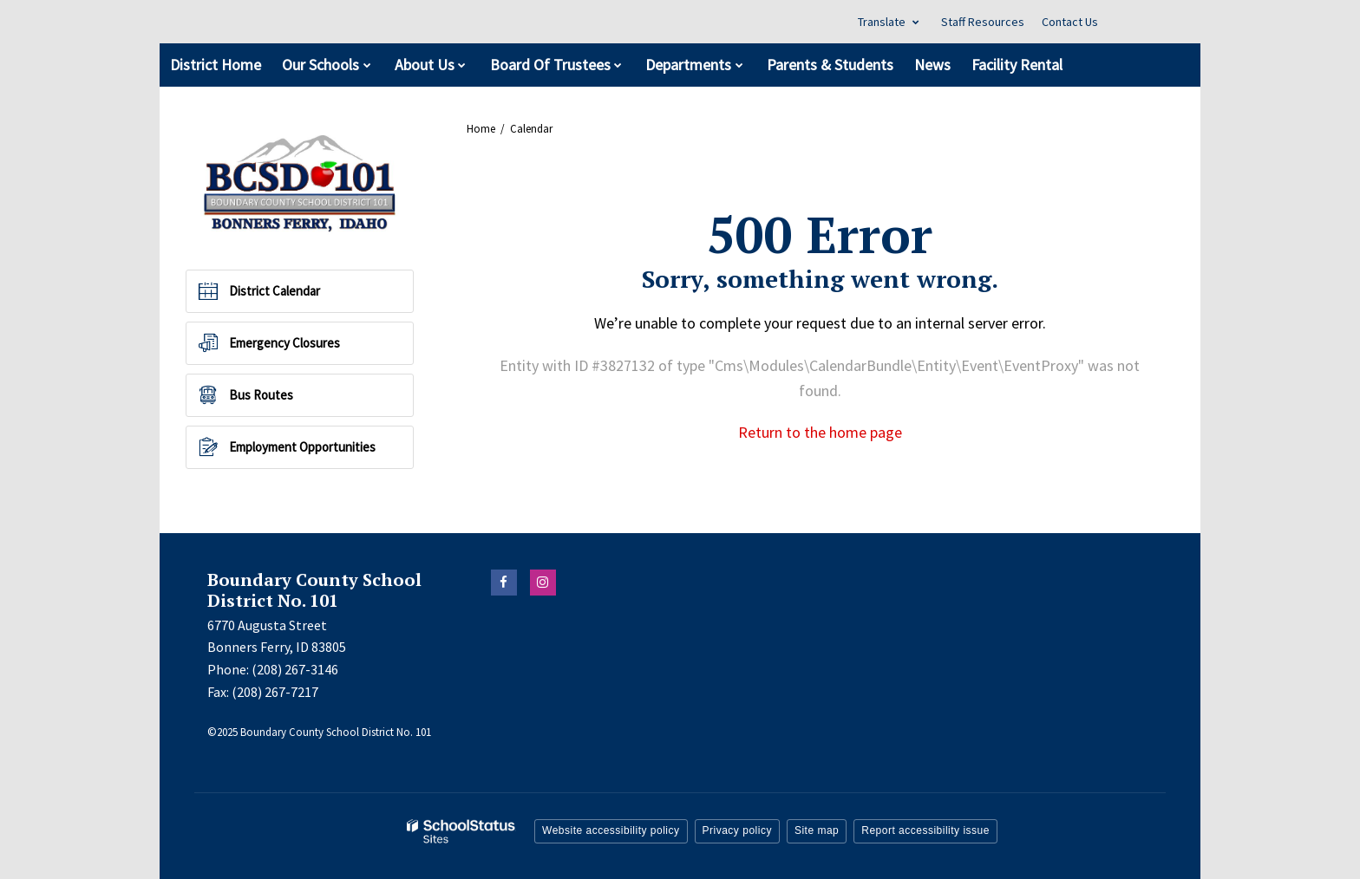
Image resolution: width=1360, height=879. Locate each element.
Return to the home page (820, 432)
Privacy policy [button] (737, 830)
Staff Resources (982, 21)
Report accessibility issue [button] (925, 830)
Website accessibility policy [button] (611, 830)
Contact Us (1070, 21)
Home (481, 128)
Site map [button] (816, 830)
